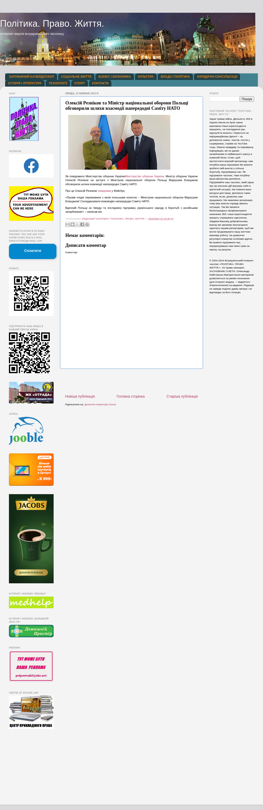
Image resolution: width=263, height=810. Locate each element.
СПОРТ (79, 83)
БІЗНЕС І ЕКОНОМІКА (115, 76)
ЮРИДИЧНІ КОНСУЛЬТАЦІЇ (217, 76)
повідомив (104, 190)
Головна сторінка (131, 396)
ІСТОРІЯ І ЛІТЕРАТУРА (25, 83)
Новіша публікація (80, 396)
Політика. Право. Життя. (52, 23)
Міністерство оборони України (144, 176)
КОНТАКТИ (100, 83)
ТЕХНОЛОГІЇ (58, 83)
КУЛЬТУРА (146, 76)
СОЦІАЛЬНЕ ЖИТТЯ (76, 76)
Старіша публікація (182, 396)
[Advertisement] (24, 768)
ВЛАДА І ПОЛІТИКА (175, 76)
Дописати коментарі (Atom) (100, 404)
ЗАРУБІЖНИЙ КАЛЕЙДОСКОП (31, 76)
